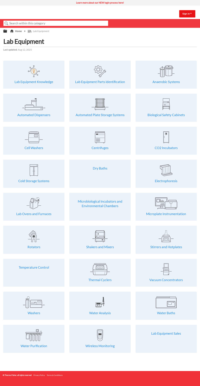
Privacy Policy (39, 375)
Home (16, 31)
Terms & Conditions (55, 375)
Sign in (186, 13)
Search (6, 23)
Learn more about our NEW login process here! (100, 2)
